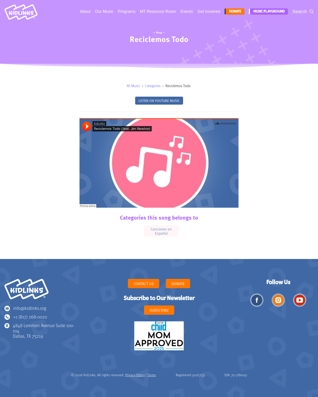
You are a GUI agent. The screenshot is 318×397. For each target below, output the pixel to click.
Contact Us (143, 283)
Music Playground (268, 11)
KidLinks (26, 291)
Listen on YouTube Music (159, 100)
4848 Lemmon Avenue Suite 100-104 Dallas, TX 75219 (43, 330)
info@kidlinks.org (29, 308)
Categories (153, 85)
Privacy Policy (135, 375)
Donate (234, 11)
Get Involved (208, 11)
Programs (126, 11)
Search (299, 11)
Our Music (104, 11)
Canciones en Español (161, 231)
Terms (151, 375)
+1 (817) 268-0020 (30, 316)
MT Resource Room (157, 11)
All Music (133, 85)
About (85, 11)
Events (186, 11)
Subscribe (159, 310)
